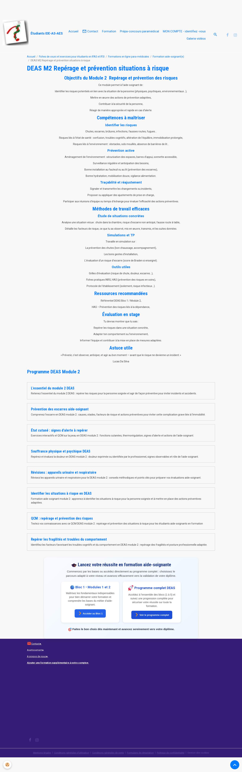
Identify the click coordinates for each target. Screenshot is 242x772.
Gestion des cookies (204, 767)
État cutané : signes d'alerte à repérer (59, 445)
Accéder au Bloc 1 (90, 628)
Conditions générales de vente (106, 767)
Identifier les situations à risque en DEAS (61, 508)
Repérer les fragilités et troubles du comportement (69, 554)
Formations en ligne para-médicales (128, 71)
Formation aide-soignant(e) (168, 71)
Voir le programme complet (152, 629)
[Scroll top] (234, 764)
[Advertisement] (66, 8)
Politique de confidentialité (175, 767)
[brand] (30, 33)
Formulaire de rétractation (142, 767)
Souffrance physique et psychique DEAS (60, 466)
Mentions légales (35, 767)
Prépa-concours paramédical (139, 38)
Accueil (73, 38)
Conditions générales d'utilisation (67, 767)
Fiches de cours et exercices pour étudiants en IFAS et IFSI (72, 71)
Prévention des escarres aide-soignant (60, 424)
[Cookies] (8, 764)
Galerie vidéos (196, 46)
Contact (90, 39)
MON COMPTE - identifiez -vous (184, 38)
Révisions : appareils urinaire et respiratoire (63, 487)
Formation (109, 38)
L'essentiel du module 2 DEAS (52, 403)
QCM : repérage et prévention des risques (62, 533)
